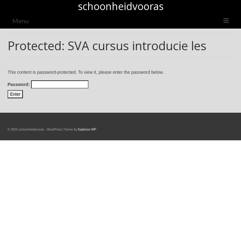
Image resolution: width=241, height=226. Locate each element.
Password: (48, 84)
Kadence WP (87, 129)
